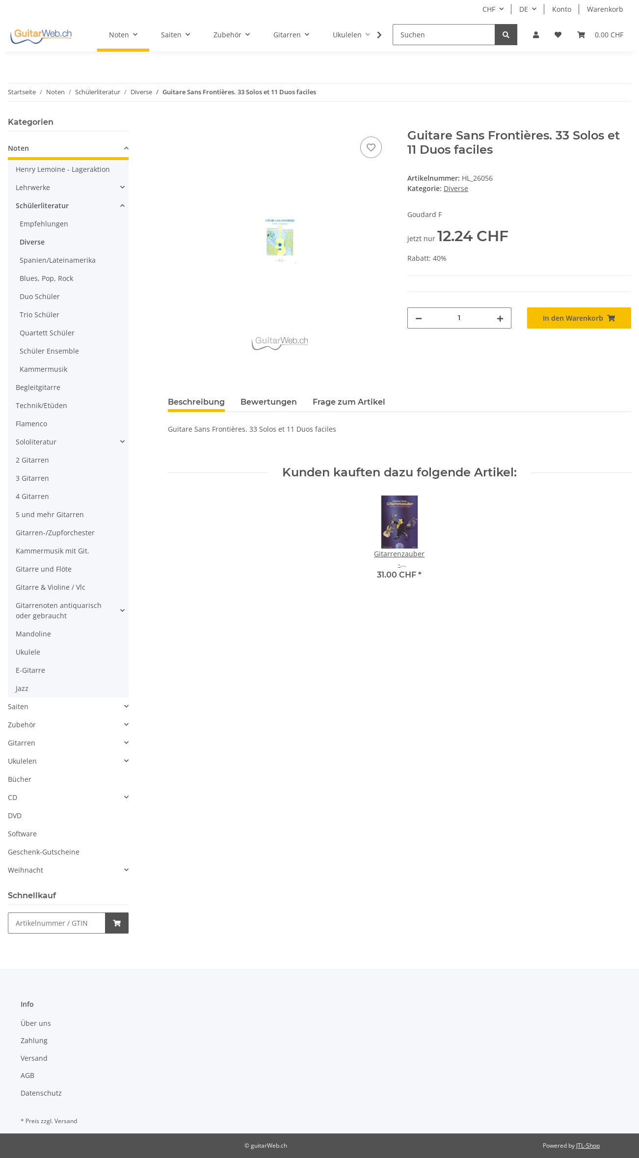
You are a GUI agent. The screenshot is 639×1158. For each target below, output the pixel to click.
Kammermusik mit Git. (52, 550)
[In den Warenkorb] (176, 123)
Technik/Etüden (41, 405)
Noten (18, 148)
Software (22, 833)
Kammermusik (43, 369)
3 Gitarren (32, 478)
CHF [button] (488, 9)
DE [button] (523, 9)
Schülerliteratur (42, 205)
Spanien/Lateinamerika (58, 260)
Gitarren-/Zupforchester (55, 532)
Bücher (19, 779)
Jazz (22, 688)
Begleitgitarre (38, 387)
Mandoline (33, 633)
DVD (15, 815)
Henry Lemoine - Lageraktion (63, 169)
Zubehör (22, 724)
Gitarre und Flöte (44, 569)
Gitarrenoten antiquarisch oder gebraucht (59, 610)
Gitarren (21, 742)
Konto (561, 9)
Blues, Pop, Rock (46, 278)
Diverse (456, 188)
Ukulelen (22, 761)
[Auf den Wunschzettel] (371, 147)
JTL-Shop (588, 1145)
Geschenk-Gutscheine (44, 851)
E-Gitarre (30, 670)
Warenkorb (605, 9)
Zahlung (34, 1040)
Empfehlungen (44, 223)
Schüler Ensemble (49, 351)
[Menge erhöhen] (500, 318)
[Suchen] (444, 34)
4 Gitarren (32, 496)
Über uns (36, 1023)
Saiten (18, 706)
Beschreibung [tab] (196, 402)
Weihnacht (25, 870)
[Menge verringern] (418, 318)
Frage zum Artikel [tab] (349, 402)
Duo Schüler (40, 296)
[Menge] (459, 318)
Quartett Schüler (47, 332)
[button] (536, 35)
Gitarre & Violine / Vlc (50, 587)
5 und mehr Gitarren (50, 514)
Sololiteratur (36, 441)
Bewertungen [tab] (268, 402)
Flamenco (31, 423)
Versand (34, 1058)
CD (12, 797)
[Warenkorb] (600, 35)
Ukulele (28, 652)
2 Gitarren (32, 460)
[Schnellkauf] (57, 923)
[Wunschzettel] (558, 35)
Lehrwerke (33, 187)
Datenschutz (41, 1093)
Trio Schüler (39, 314)
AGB (27, 1075)
